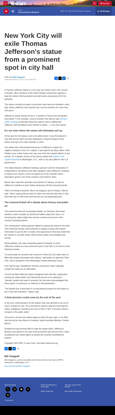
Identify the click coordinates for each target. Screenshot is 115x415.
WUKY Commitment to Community (49, 386)
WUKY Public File (47, 391)
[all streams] (104, 11)
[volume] (13, 11)
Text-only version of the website (73, 386)
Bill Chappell (19, 77)
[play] (6, 11)
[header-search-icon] (94, 3)
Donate (105, 3)
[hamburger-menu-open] (5, 3)
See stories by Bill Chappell (17, 366)
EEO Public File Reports (73, 391)
